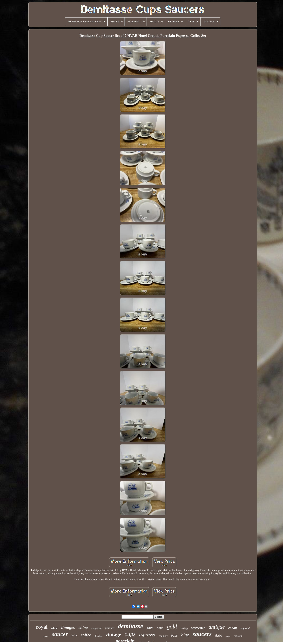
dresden (98, 636)
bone (174, 635)
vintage (113, 634)
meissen (238, 636)
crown (46, 636)
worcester (198, 628)
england (244, 628)
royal (41, 627)
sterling (184, 628)
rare (150, 628)
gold (172, 626)
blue (185, 634)
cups (130, 634)
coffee (86, 635)
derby (218, 635)
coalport (163, 635)
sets (74, 635)
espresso (147, 634)
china (83, 627)
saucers (202, 634)
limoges (68, 627)
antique (216, 627)
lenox (228, 636)
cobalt (232, 628)
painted (109, 628)
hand (160, 628)
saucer (60, 634)
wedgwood (96, 628)
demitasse (130, 626)
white (54, 628)
